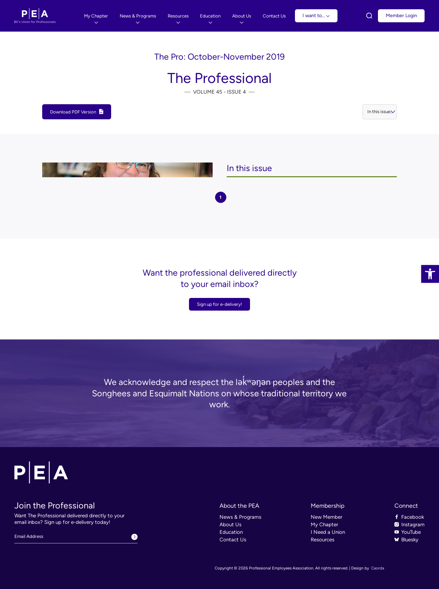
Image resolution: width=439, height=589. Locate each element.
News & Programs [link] (240, 517)
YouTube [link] (411, 532)
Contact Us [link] (233, 540)
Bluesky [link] (409, 540)
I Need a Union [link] (328, 532)
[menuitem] (96, 15)
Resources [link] (322, 540)
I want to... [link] (316, 16)
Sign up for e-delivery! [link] (219, 304)
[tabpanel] (219, 170)
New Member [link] (326, 517)
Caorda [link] (377, 568)
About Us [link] (230, 524)
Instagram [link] (413, 524)
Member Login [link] (401, 16)
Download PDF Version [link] (73, 112)
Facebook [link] (412, 517)
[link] (430, 274)
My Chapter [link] (324, 524)
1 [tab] (221, 197)
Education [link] (231, 532)
